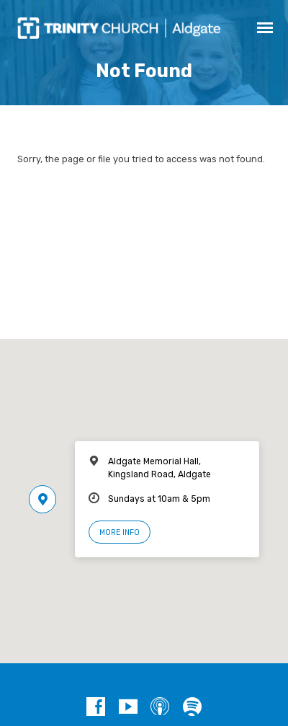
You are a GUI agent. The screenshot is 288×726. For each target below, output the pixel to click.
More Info (119, 532)
